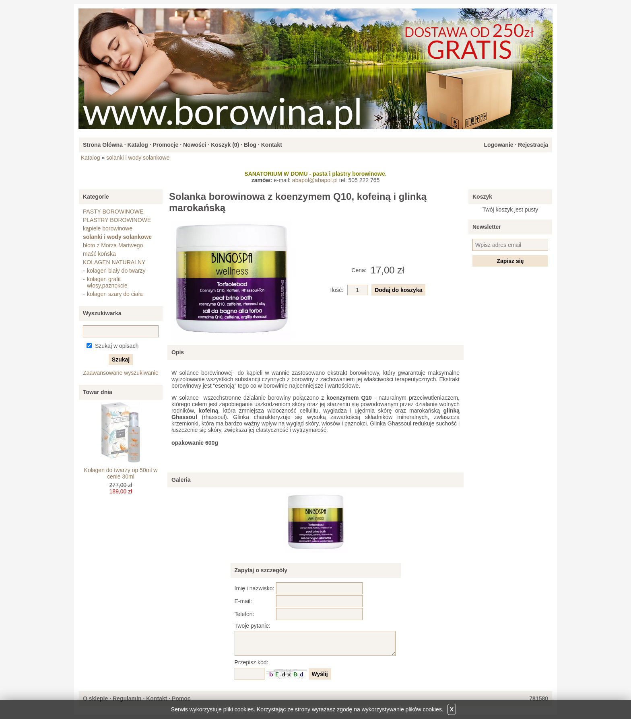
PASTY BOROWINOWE (113, 211)
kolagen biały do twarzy (116, 270)
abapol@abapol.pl (315, 180)
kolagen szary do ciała (115, 294)
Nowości (194, 145)
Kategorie (96, 196)
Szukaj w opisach (116, 346)
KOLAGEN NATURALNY (114, 262)
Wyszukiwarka (102, 313)
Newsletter (486, 227)
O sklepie (95, 698)
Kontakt (271, 145)
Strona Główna (103, 145)
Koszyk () (225, 145)
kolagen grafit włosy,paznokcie (107, 282)
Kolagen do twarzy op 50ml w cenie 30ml (121, 473)
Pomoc (181, 698)
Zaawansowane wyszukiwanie (121, 373)
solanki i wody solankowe (137, 157)
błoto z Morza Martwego (113, 245)
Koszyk (482, 196)
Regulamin (127, 698)
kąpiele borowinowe (107, 228)
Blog (250, 145)
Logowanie (498, 145)
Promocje (165, 145)
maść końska (99, 254)
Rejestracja (533, 145)
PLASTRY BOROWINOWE (117, 220)
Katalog (137, 145)
